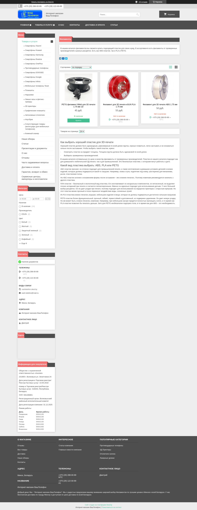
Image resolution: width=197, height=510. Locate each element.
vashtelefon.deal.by (29, 289)
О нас (61, 25)
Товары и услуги (43, 25)
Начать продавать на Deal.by (42, 2)
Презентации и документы (34, 148)
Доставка (21, 454)
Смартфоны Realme (33, 59)
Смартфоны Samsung (34, 55)
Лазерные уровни (107, 458)
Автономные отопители (35, 115)
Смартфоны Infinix (32, 81)
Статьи (114, 25)
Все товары (22, 450)
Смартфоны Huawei (33, 50)
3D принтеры (30, 106)
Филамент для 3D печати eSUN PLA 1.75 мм (119, 105)
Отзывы (25, 158)
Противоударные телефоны (36, 68)
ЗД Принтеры (105, 450)
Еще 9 (24, 243)
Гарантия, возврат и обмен (35, 172)
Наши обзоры (28, 139)
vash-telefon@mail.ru (30, 293)
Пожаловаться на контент (111, 507)
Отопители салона (107, 454)
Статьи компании (66, 446)
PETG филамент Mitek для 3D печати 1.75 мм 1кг (78, 105)
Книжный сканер (32, 133)
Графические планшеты (35, 111)
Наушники (29, 95)
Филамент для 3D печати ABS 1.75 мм (160, 104)
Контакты (75, 25)
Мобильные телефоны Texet (37, 86)
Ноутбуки (29, 119)
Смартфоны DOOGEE (34, 72)
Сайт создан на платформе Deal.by (98, 505)
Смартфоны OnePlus (34, 64)
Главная (24, 25)
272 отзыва (143, 2)
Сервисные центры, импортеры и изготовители (34, 177)
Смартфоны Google (33, 77)
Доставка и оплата (95, 25)
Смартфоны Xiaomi (33, 46)
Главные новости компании (70, 450)
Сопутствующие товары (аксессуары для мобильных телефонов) (37, 126)
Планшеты (29, 90)
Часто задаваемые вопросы (35, 162)
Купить (78, 120)
